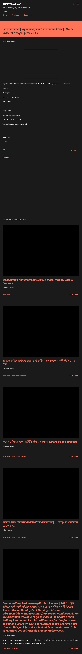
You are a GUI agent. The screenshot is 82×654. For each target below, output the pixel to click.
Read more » (74, 295)
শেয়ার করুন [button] (73, 150)
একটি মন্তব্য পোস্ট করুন (19, 376)
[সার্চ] (73, 4)
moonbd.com (12, 4)
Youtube (15, 15)
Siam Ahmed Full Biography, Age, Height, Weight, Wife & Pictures (38, 281)
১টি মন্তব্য (15, 648)
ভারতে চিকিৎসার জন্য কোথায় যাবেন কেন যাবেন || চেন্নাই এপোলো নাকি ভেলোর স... (40, 523)
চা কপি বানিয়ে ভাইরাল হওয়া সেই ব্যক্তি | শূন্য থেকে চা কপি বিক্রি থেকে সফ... (39, 362)
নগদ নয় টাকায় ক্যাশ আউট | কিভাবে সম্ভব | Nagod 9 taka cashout (40, 441)
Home (5, 15)
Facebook (27, 15)
